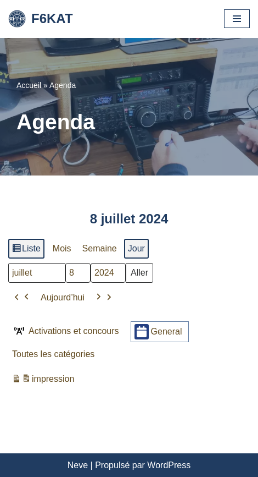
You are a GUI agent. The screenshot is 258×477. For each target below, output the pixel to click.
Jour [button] (136, 248)
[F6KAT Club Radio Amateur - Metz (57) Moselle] (40, 19)
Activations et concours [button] (65, 331)
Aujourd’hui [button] (63, 296)
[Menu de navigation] (237, 18)
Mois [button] (62, 248)
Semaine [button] (99, 248)
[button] (22, 297)
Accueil (28, 85)
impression (43, 380)
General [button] (158, 331)
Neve (78, 465)
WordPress (168, 465)
